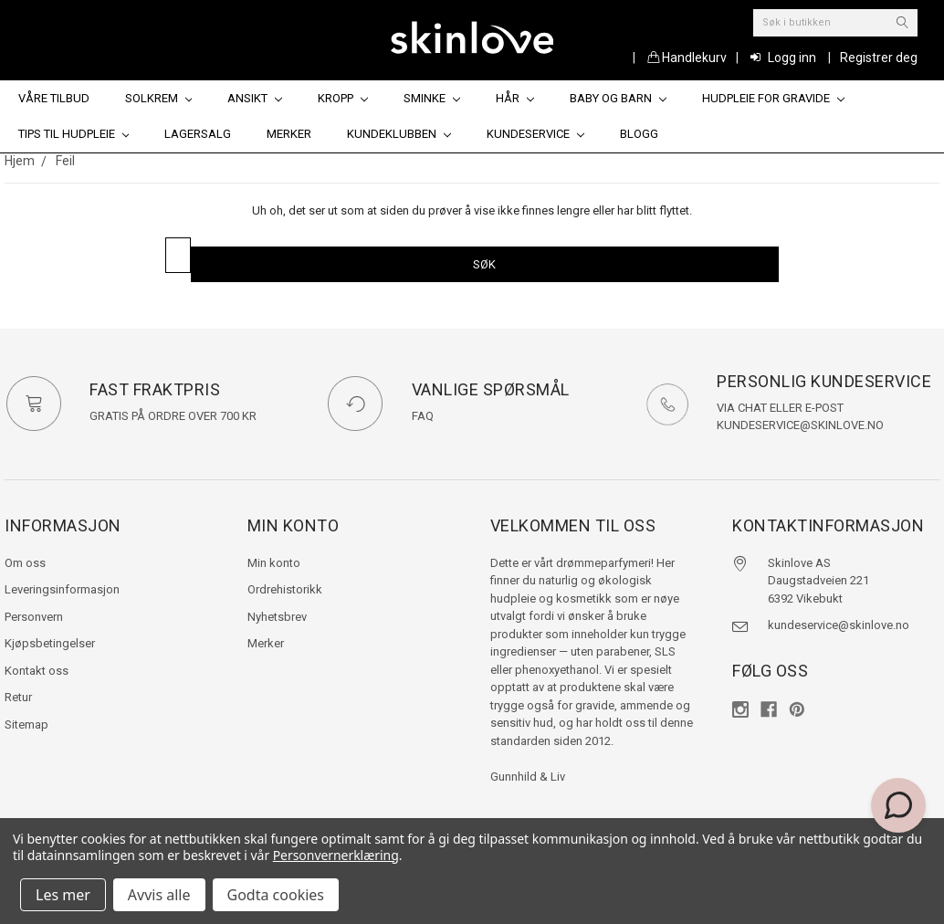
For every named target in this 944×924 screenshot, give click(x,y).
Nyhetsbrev (277, 617)
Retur (18, 697)
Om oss (25, 563)
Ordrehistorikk (284, 589)
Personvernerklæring (336, 855)
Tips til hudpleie (74, 134)
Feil (65, 160)
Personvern (34, 617)
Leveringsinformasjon (62, 589)
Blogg (639, 134)
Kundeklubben (399, 134)
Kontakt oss (36, 670)
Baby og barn (618, 98)
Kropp (343, 98)
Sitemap (26, 724)
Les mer (63, 895)
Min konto (273, 563)
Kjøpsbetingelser (50, 643)
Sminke (432, 98)
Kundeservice (535, 134)
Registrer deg (879, 57)
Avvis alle (159, 895)
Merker (289, 134)
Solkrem (159, 98)
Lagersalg (197, 134)
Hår (515, 98)
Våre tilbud (53, 98)
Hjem (20, 160)
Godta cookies (275, 895)
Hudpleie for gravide (773, 98)
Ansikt (254, 98)
